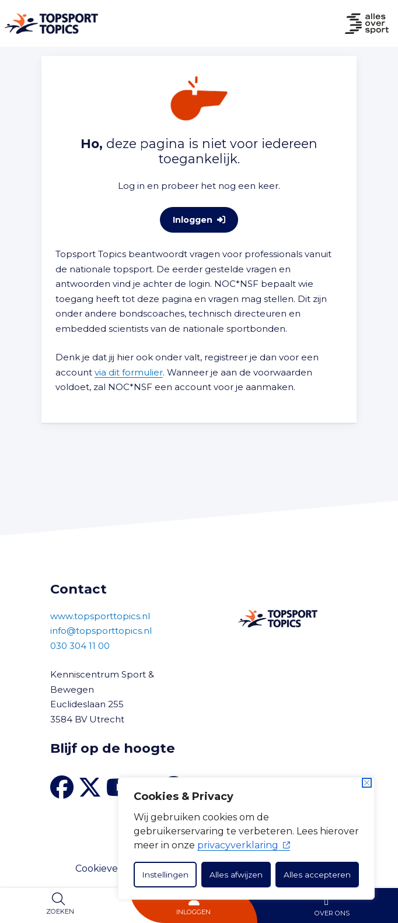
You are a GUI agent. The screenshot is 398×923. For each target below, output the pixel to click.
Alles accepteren (317, 874)
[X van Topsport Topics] (90, 788)
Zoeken (60, 911)
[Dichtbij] (366, 782)
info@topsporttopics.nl (101, 630)
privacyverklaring (243, 845)
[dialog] (246, 838)
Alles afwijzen (236, 874)
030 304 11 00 (80, 645)
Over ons (332, 913)
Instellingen (165, 874)
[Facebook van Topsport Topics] (62, 787)
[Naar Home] (49, 23)
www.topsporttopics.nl (100, 616)
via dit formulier (129, 372)
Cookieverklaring (115, 868)
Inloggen (193, 912)
